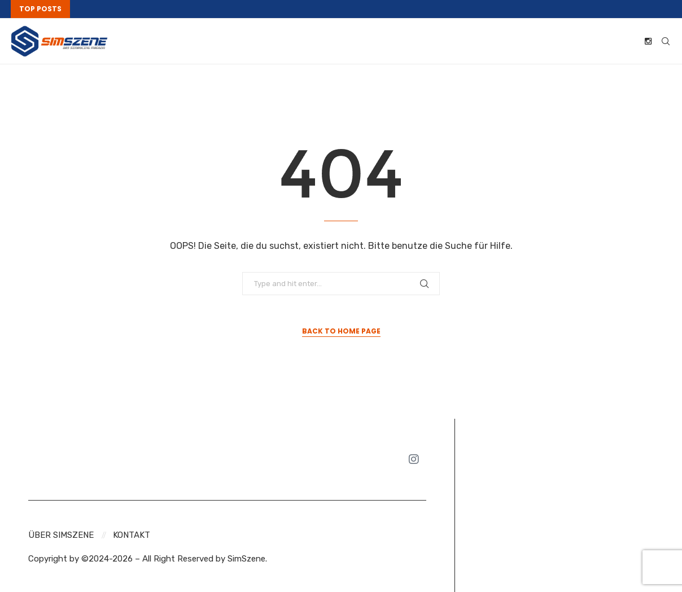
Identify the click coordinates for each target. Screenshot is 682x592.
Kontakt (131, 535)
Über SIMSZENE (61, 535)
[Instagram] (648, 41)
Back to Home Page (341, 331)
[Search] (665, 41)
